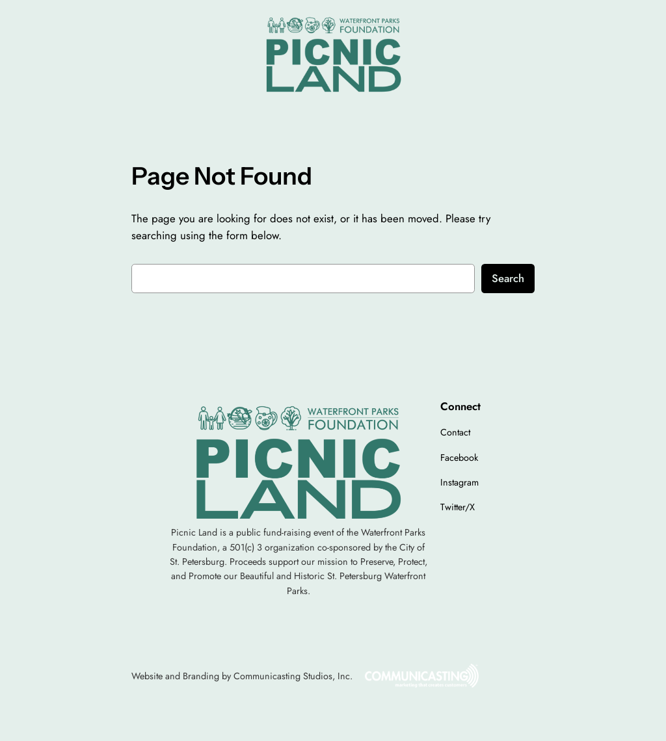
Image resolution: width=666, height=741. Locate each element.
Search (508, 278)
